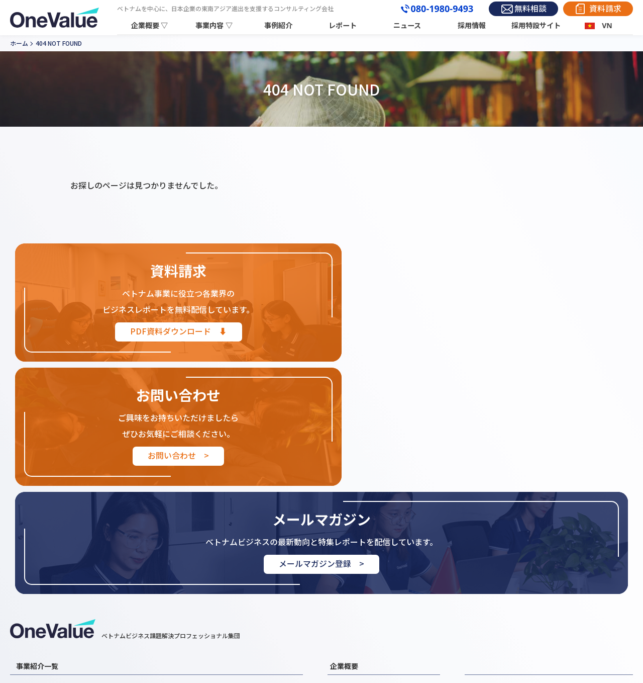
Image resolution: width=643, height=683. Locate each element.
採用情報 (472, 25)
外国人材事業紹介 (43, 591)
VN (607, 25)
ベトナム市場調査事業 (50, 563)
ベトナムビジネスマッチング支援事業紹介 (80, 605)
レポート (344, 25)
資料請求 (604, 8)
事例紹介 (280, 25)
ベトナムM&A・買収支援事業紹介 (67, 577)
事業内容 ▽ (215, 25)
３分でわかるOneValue (365, 605)
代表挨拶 (343, 577)
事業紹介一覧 (37, 541)
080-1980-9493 (436, 9)
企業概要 (344, 541)
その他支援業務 (186, 605)
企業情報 (343, 563)
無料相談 (527, 8)
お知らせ (481, 577)
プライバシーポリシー (586, 591)
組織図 (340, 591)
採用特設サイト (536, 25)
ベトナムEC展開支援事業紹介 (207, 591)
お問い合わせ (488, 591)
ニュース (408, 25)
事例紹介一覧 (488, 563)
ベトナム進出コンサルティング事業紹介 (223, 563)
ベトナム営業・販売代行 (199, 577)
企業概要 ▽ (151, 25)
